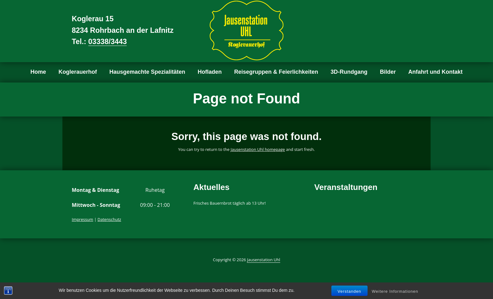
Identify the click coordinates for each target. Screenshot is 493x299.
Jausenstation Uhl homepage (258, 149)
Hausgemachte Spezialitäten (147, 72)
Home (38, 72)
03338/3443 (107, 41)
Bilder (388, 72)
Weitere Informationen (395, 291)
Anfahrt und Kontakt (435, 72)
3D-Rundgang (349, 72)
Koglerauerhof (77, 72)
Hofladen (210, 72)
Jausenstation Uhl (263, 259)
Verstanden (349, 291)
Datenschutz (109, 219)
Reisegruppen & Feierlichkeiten (276, 72)
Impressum (82, 219)
